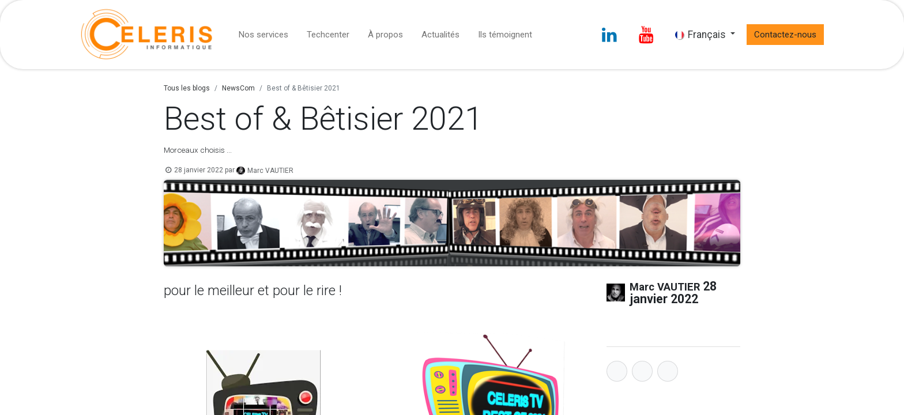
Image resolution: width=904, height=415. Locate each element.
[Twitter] (642, 371)
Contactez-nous (785, 34)
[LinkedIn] (609, 34)
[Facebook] (617, 371)
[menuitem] (263, 35)
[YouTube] (646, 34)
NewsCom (238, 88)
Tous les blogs (187, 88)
